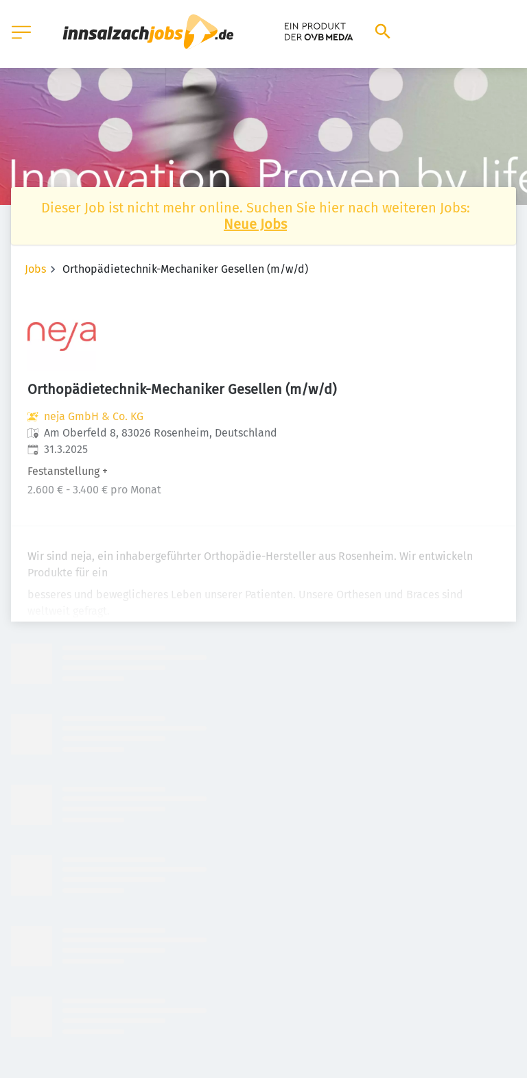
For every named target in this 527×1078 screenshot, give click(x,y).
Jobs (35, 268)
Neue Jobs (255, 224)
